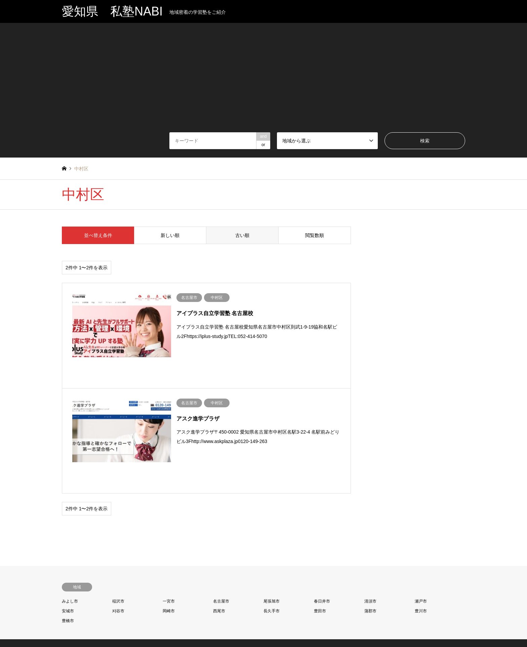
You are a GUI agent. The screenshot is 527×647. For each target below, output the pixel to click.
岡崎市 (169, 562)
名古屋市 (221, 553)
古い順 (242, 235)
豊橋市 (68, 572)
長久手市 (272, 562)
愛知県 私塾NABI (263, 613)
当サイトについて (299, 628)
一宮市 (169, 553)
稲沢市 (118, 553)
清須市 (370, 553)
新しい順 (170, 235)
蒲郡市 (370, 562)
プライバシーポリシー (228, 628)
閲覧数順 (314, 235)
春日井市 (322, 553)
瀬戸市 (421, 553)
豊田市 (320, 562)
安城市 (68, 562)
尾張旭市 (272, 553)
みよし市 (70, 553)
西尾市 (219, 562)
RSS (64, 618)
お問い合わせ (265, 628)
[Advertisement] (263, 82)
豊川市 (421, 562)
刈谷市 (118, 562)
